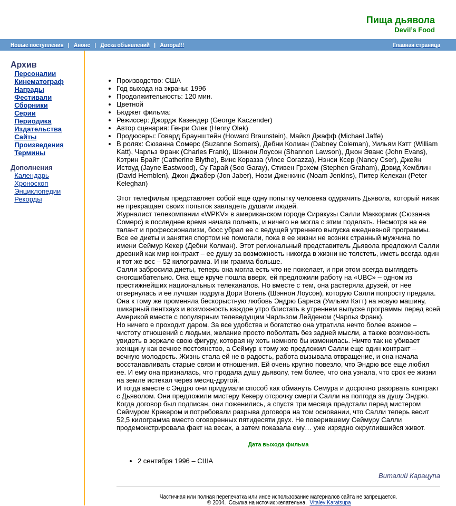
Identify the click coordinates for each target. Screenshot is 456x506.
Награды (29, 89)
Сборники (30, 105)
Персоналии (35, 74)
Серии (25, 113)
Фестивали (33, 97)
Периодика (32, 121)
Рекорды (28, 199)
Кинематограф (39, 81)
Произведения (39, 145)
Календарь (31, 175)
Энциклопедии (37, 191)
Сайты (25, 137)
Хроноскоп (31, 183)
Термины (29, 153)
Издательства (38, 129)
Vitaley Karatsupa (330, 502)
